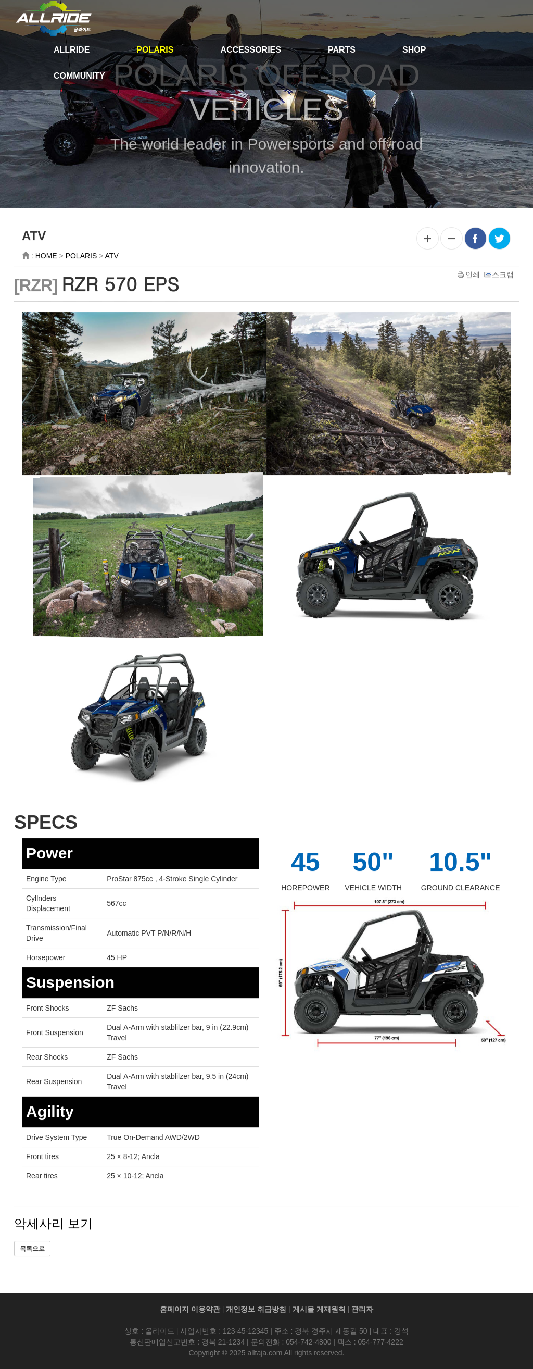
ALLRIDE (72, 49)
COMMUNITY (79, 75)
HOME (46, 258)
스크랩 (499, 276)
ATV (112, 258)
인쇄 (469, 276)
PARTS (342, 49)
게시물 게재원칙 (319, 1309)
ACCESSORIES (250, 49)
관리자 (362, 1309)
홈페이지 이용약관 (190, 1309)
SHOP (414, 49)
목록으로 (32, 1250)
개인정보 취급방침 (256, 1309)
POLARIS (154, 49)
